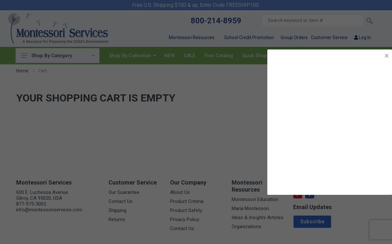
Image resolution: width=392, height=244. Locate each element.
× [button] (387, 55)
